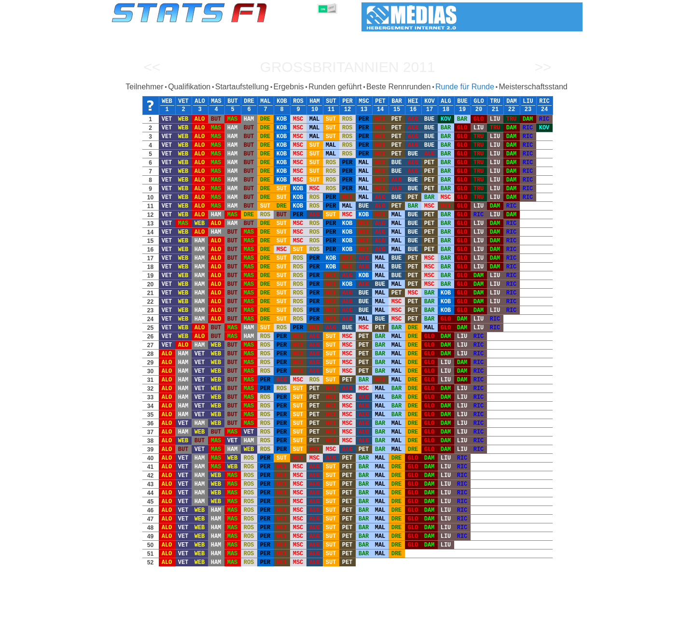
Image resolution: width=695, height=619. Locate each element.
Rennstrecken (412, 609)
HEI (413, 101)
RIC (544, 101)
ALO (200, 101)
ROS (298, 101)
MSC (364, 101)
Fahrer (247, 609)
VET (183, 101)
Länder (375, 609)
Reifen (349, 609)
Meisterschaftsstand (533, 87)
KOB (282, 101)
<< (151, 67)
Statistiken (140, 609)
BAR (396, 101)
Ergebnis (288, 87)
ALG (446, 101)
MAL (265, 101)
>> (542, 67)
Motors (322, 609)
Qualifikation (189, 87)
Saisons (175, 609)
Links (483, 609)
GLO (478, 101)
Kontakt (562, 609)
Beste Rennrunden (398, 87)
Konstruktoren (284, 609)
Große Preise (212, 609)
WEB (167, 101)
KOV (429, 101)
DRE (249, 101)
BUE (462, 101)
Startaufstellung (242, 87)
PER (347, 101)
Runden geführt (334, 87)
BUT (232, 101)
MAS (216, 101)
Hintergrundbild (521, 609)
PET (380, 101)
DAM (511, 101)
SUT (331, 101)
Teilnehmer (144, 87)
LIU (528, 101)
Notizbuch (454, 609)
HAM (314, 101)
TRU (495, 101)
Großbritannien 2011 (347, 67)
